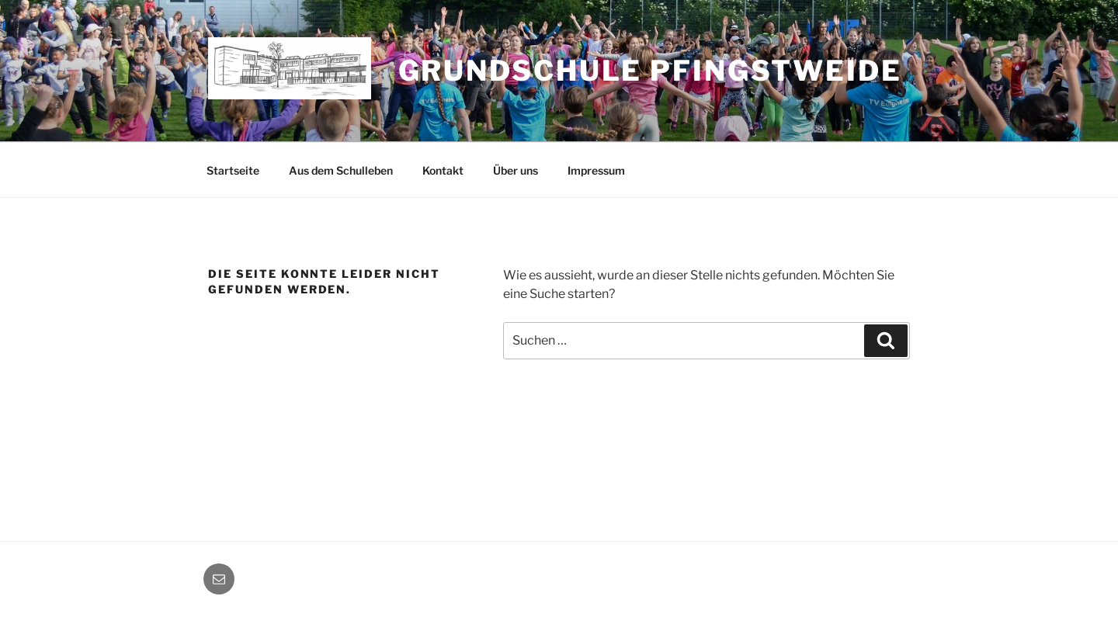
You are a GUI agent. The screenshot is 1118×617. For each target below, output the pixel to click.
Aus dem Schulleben (341, 170)
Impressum (596, 170)
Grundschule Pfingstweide (650, 71)
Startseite (233, 170)
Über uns (515, 170)
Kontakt (443, 170)
